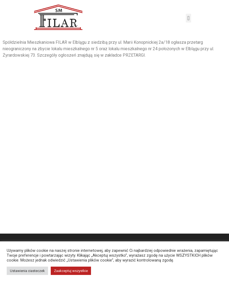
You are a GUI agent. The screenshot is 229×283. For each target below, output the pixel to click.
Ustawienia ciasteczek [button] (27, 271)
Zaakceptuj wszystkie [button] (71, 271)
